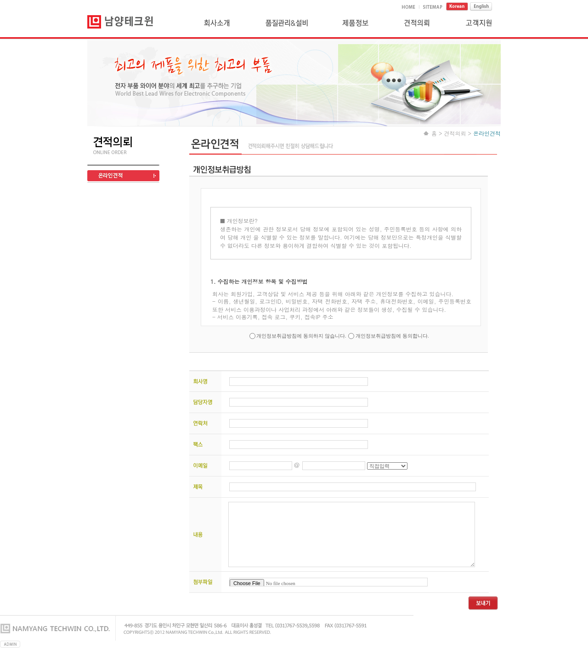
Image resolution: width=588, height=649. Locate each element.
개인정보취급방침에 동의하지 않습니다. (301, 336)
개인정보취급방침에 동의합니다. (391, 336)
